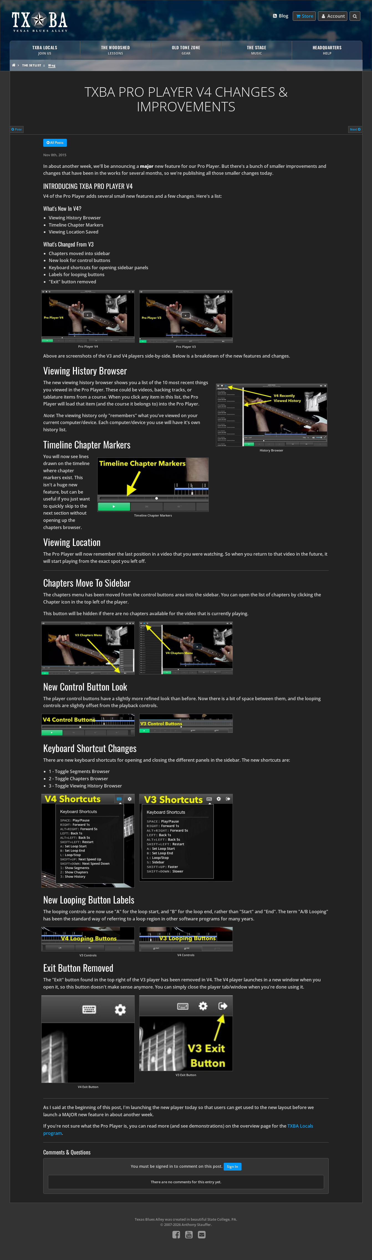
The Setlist (32, 65)
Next (355, 129)
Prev (16, 129)
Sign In (232, 1166)
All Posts (55, 143)
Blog (280, 15)
